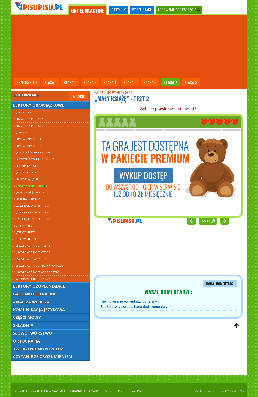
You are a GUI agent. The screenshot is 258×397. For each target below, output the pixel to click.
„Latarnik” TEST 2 (27, 172)
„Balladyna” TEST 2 (28, 146)
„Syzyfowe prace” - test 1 (33, 245)
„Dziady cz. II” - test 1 (30, 119)
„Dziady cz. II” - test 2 (30, 126)
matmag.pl (137, 391)
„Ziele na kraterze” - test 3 (34, 219)
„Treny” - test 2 (26, 232)
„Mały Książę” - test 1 (30, 179)
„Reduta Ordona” (28, 199)
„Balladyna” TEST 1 (28, 139)
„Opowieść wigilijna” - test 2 (35, 159)
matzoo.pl (123, 391)
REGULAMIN (32, 391)
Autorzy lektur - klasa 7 (33, 279)
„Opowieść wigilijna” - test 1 (35, 152)
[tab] (87, 9)
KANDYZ (229, 391)
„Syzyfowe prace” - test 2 (33, 252)
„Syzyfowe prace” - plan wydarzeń (39, 265)
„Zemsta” (22, 132)
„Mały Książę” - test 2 (31, 186)
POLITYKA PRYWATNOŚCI (53, 391)
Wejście (78, 96)
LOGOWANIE (179, 9)
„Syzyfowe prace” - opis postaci (38, 272)
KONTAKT (19, 391)
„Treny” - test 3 (26, 239)
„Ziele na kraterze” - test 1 (34, 205)
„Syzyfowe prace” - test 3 (33, 259)
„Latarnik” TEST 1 (27, 166)
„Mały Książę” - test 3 (30, 192)
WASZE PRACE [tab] (142, 9)
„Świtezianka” (25, 112)
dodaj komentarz (220, 283)
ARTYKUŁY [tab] (119, 9)
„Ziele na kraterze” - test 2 (34, 212)
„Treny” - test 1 (26, 225)
